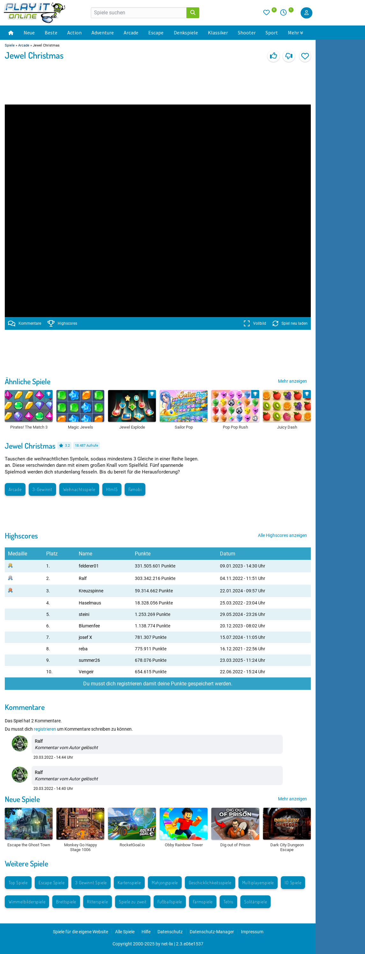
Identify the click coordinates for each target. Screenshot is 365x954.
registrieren (45, 729)
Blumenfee (89, 625)
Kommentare (24, 323)
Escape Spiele (51, 882)
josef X (85, 637)
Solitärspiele (255, 901)
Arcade (131, 32)
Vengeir (86, 671)
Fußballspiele (169, 901)
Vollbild (255, 323)
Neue (29, 32)
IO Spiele (293, 882)
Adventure (102, 32)
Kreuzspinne (91, 590)
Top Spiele (18, 882)
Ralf (83, 578)
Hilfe (146, 931)
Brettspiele (66, 901)
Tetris (228, 901)
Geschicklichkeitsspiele (210, 882)
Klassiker (218, 32)
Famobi (135, 489)
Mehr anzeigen (292, 381)
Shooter (247, 32)
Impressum (252, 931)
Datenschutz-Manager (212, 931)
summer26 (89, 660)
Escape (156, 32)
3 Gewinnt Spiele (91, 882)
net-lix (167, 943)
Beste (51, 32)
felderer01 (89, 565)
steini (84, 614)
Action (74, 32)
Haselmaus (90, 602)
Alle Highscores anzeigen (282, 535)
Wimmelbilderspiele (27, 901)
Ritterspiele (97, 901)
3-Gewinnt (42, 489)
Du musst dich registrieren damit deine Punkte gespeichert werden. (157, 684)
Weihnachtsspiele (79, 489)
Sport (272, 32)
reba (83, 648)
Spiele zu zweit (133, 901)
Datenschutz (170, 931)
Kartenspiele (129, 882)
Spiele (10, 45)
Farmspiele (203, 901)
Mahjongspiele (165, 882)
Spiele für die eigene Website (80, 931)
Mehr (295, 32)
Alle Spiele (125, 931)
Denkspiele (186, 32)
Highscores (62, 323)
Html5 (112, 489)
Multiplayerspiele (258, 882)
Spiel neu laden (290, 323)
